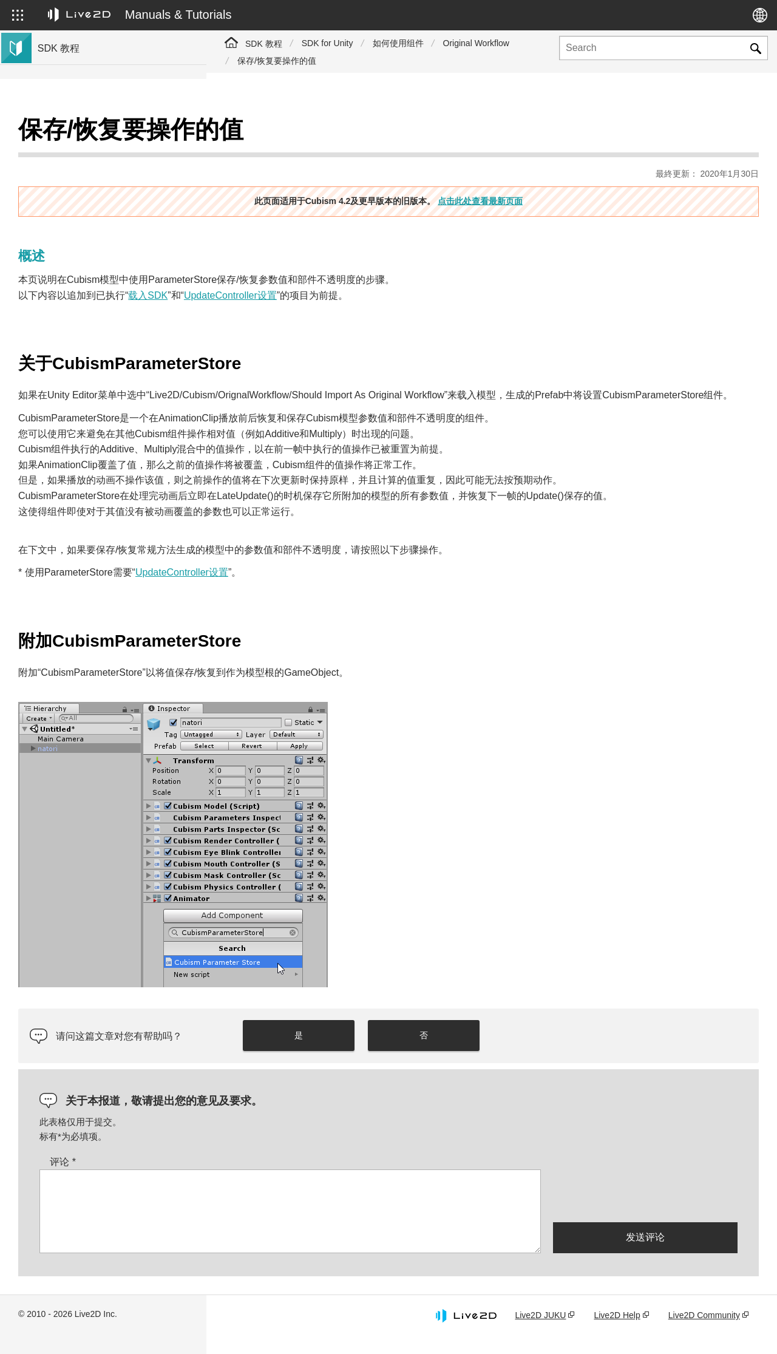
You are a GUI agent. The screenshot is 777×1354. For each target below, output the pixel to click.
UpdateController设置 (436, 265)
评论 (269, 1178)
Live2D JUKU (540, 1331)
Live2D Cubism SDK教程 (87, 133)
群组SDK (57, 269)
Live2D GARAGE (72, 250)
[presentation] (645, 1211)
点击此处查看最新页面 (583, 170)
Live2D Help (617, 1331)
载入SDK (354, 265)
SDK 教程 (263, 44)
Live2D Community (704, 1331)
